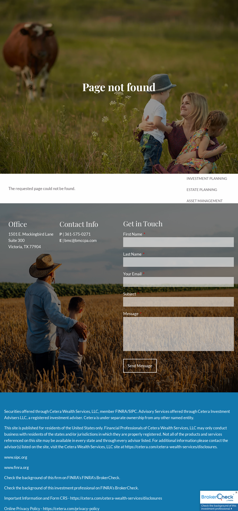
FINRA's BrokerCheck (100, 477)
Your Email (150, 273)
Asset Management (205, 201)
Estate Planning (202, 189)
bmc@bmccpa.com (80, 240)
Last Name (150, 254)
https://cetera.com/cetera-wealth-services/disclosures (171, 446)
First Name (150, 234)
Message (149, 313)
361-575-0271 (78, 234)
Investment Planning (207, 178)
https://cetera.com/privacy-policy (71, 508)
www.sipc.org (15, 457)
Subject (147, 293)
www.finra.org (16, 467)
